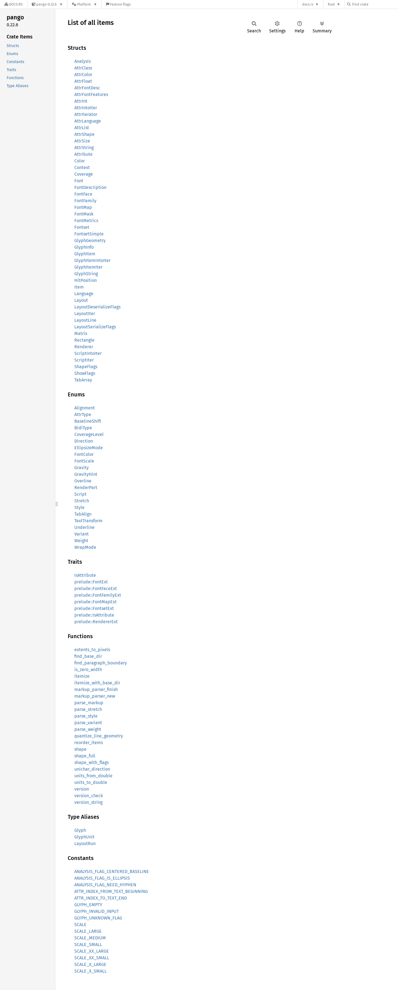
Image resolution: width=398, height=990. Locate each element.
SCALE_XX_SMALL (91, 957)
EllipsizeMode (88, 447)
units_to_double (90, 782)
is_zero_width (88, 669)
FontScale (84, 461)
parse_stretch (88, 709)
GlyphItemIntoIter (92, 260)
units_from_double (93, 775)
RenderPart (85, 487)
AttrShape (84, 134)
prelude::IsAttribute (94, 615)
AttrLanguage (87, 121)
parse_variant (88, 722)
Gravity (81, 467)
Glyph (80, 830)
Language (83, 293)
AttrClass (83, 68)
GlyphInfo (84, 247)
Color (79, 160)
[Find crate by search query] (375, 4)
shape (80, 749)
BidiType (83, 427)
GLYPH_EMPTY (88, 904)
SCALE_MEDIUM (90, 937)
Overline (82, 481)
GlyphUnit (84, 837)
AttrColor (83, 74)
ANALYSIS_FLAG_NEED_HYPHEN (105, 884)
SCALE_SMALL (88, 944)
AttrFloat (83, 81)
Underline (84, 527)
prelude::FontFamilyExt (97, 595)
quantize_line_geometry (98, 736)
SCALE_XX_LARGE (91, 951)
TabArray (83, 380)
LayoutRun (85, 843)
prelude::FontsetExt (94, 608)
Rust (331, 4)
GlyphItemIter (88, 267)
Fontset (81, 227)
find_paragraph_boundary (100, 663)
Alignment (84, 407)
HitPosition (85, 280)
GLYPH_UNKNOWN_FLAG (98, 918)
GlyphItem (84, 253)
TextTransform (88, 520)
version (81, 789)
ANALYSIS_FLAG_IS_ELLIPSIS (102, 878)
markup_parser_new (94, 696)
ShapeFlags (85, 366)
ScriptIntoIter (88, 353)
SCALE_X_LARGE (90, 964)
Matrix (80, 333)
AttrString (84, 147)
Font (78, 180)
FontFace (83, 194)
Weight (81, 540)
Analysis (82, 61)
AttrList (81, 127)
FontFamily (85, 200)
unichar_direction (92, 769)
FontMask (83, 214)
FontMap (83, 207)
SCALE (80, 924)
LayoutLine (85, 320)
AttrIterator (85, 114)
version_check (88, 795)
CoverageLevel (89, 434)
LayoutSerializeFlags (95, 326)
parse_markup (88, 702)
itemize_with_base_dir (97, 682)
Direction (83, 441)
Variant (81, 534)
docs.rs (307, 4)
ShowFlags (84, 373)
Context (82, 167)
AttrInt (80, 101)
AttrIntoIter (85, 107)
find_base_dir (88, 656)
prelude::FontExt (91, 581)
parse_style (86, 716)
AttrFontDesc (87, 87)
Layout (81, 300)
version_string (88, 802)
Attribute (83, 154)
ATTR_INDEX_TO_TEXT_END (100, 898)
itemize (82, 676)
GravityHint (85, 474)
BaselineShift (87, 421)
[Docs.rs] (13, 4)
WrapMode (85, 547)
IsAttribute (85, 575)
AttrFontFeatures (91, 94)
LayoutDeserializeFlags (97, 307)
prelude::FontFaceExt (95, 588)
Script (80, 494)
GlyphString (86, 273)
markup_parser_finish (96, 689)
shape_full (84, 755)
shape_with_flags (91, 762)
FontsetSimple (89, 234)
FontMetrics (86, 220)
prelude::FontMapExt (95, 601)
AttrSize (82, 141)
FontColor (84, 454)
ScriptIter (84, 360)
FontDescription (90, 187)
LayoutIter (84, 313)
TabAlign (82, 514)
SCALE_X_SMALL (90, 971)
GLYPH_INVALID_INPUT (96, 911)
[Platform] (84, 4)
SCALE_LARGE (88, 931)
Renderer (83, 346)
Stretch (81, 500)
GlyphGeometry (90, 240)
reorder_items (88, 742)
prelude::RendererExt (96, 621)
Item (79, 287)
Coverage (83, 174)
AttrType (82, 414)
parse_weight (87, 729)
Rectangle (84, 340)
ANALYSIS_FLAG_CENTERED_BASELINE (111, 871)
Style (79, 507)
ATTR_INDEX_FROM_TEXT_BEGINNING (111, 891)
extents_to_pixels (92, 649)
